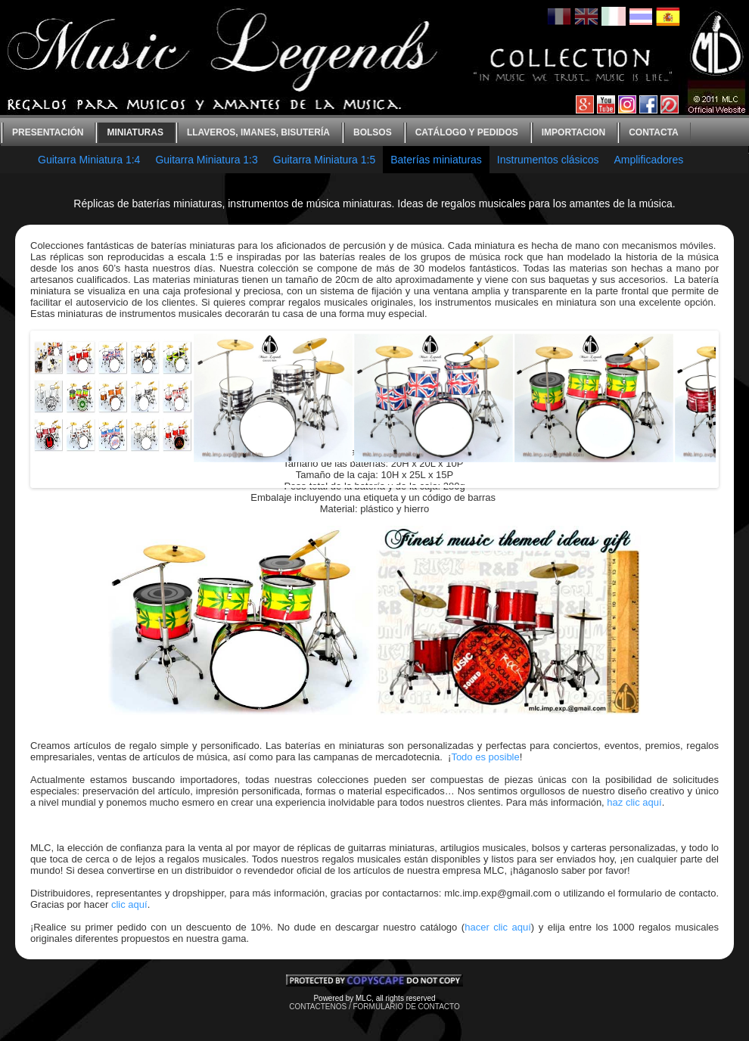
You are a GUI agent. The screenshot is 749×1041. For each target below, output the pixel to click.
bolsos (372, 132)
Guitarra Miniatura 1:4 (89, 160)
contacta (654, 132)
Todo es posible (485, 757)
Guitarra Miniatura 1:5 (324, 160)
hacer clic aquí (498, 927)
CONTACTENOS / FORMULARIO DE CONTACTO (374, 1006)
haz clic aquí (634, 802)
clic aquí (129, 904)
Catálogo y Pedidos (466, 132)
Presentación (47, 132)
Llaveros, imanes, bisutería (258, 132)
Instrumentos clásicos (548, 160)
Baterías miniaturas (436, 160)
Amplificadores (648, 160)
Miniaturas (135, 132)
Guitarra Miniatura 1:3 (206, 160)
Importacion (573, 132)
